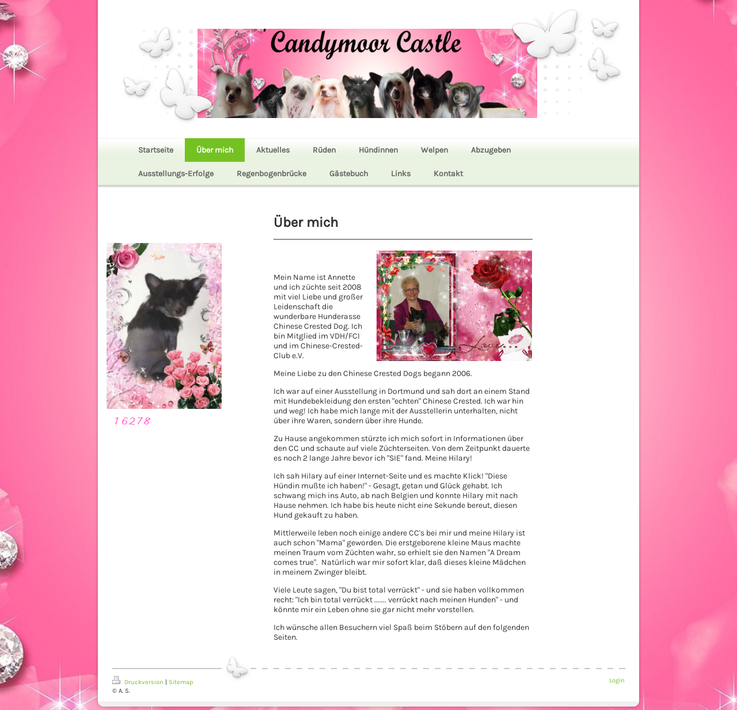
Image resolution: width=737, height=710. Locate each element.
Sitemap (181, 682)
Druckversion (138, 682)
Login (617, 680)
